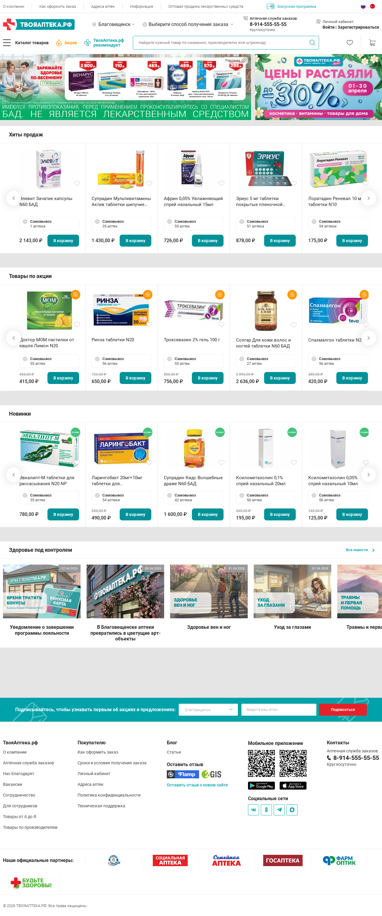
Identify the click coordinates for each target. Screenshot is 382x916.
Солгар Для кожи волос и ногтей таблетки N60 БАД (263, 343)
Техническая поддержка (101, 805)
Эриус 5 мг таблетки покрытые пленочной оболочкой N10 (259, 202)
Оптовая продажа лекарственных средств (205, 6)
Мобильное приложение (275, 743)
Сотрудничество (19, 795)
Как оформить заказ (57, 6)
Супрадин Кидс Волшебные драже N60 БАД (193, 480)
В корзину (63, 240)
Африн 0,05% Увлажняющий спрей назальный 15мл (193, 201)
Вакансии (12, 784)
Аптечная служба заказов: (274, 18)
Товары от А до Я (19, 816)
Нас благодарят (18, 773)
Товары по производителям (30, 827)
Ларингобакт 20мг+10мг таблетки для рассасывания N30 (117, 481)
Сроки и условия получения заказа (112, 762)
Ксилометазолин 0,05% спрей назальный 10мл (333, 480)
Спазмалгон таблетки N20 (336, 340)
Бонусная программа (291, 6)
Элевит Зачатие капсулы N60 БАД (46, 201)
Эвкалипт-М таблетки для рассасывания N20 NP (46, 480)
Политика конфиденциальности (109, 795)
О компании (13, 6)
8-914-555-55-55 (268, 24)
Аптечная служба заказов (28, 762)
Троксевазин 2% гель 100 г (192, 339)
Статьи (174, 752)
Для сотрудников (20, 805)
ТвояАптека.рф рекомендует (104, 42)
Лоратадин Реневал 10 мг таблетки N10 (335, 201)
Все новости (360, 550)
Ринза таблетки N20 (113, 339)
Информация (141, 6)
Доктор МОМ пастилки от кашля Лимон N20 (46, 342)
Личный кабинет (94, 773)
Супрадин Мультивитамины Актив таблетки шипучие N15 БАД (121, 202)
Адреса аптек (103, 6)
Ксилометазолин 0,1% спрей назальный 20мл (261, 480)
